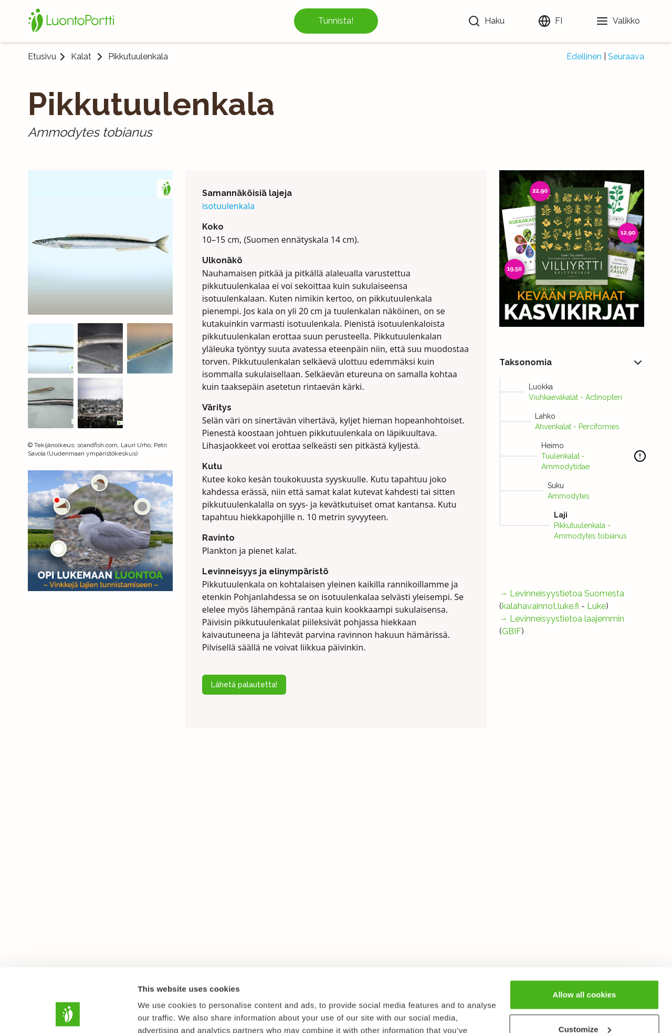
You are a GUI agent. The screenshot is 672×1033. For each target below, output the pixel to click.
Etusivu (42, 56)
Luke (596, 606)
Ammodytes (569, 496)
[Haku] (486, 21)
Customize (585, 969)
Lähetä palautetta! (244, 684)
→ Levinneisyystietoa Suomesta (561, 593)
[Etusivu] (73, 21)
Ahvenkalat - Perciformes (577, 426)
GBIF (511, 631)
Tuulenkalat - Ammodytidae (565, 461)
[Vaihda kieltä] (550, 21)
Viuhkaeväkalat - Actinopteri (575, 397)
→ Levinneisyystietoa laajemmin (561, 619)
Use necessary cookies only (584, 1003)
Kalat (81, 57)
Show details (162, 1012)
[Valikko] (618, 21)
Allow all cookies (584, 935)
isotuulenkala (228, 206)
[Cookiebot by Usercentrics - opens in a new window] (68, 1012)
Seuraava (626, 56)
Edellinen (584, 56)
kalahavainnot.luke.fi (540, 606)
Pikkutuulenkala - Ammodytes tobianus (590, 530)
